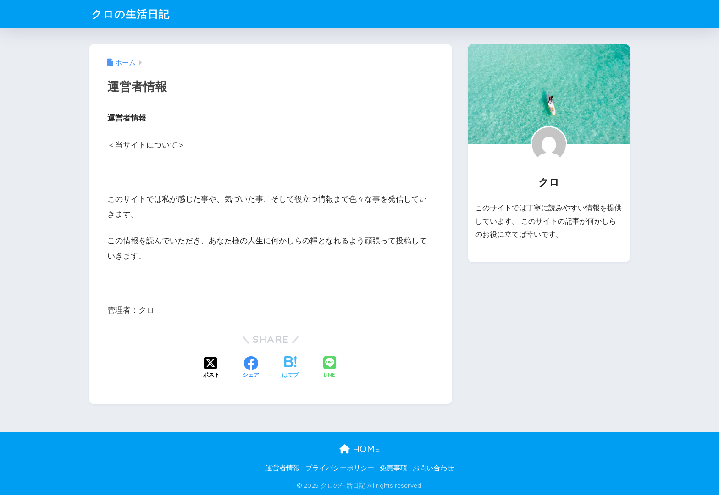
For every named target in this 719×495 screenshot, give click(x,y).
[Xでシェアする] (211, 368)
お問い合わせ (433, 468)
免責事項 (393, 468)
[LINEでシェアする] (329, 367)
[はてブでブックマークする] (290, 368)
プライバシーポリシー (339, 468)
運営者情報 (282, 468)
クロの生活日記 (130, 14)
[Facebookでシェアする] (251, 368)
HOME (359, 449)
